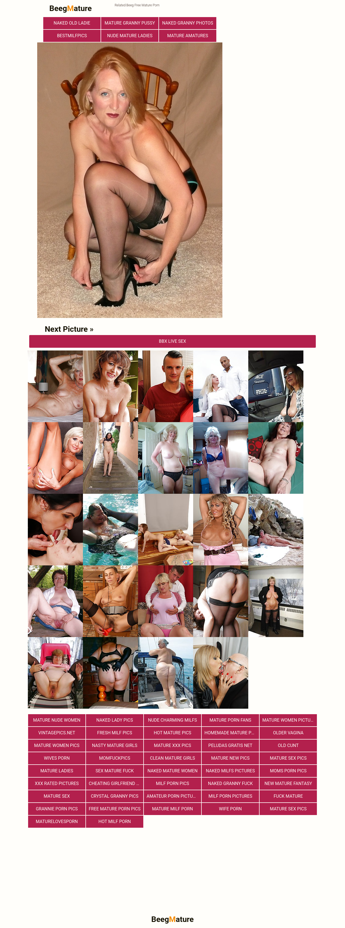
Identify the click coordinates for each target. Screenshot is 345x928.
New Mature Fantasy (288, 783)
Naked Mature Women (172, 770)
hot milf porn (114, 821)
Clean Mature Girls (172, 758)
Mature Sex (57, 796)
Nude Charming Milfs (172, 720)
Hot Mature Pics (172, 732)
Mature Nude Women (56, 720)
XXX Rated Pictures (57, 783)
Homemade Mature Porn (231, 732)
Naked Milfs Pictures (230, 770)
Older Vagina (288, 732)
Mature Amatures (187, 35)
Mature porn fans (230, 720)
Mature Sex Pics (288, 758)
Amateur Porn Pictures (174, 796)
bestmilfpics (72, 35)
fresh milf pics (114, 732)
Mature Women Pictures (289, 720)
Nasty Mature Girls (114, 745)
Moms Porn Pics (288, 770)
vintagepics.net (56, 732)
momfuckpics (114, 758)
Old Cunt (288, 745)
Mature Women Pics (56, 745)
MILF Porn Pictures (230, 796)
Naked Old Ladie (72, 23)
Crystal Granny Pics (115, 796)
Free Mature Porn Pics (115, 808)
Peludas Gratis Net (230, 745)
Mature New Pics (230, 758)
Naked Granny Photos (187, 23)
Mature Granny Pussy (130, 23)
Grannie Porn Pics (57, 808)
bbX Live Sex (172, 341)
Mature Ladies (56, 770)
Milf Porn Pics (172, 783)
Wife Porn (230, 808)
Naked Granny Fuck (230, 783)
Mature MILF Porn (172, 808)
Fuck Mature (288, 796)
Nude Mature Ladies (129, 35)
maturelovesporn (57, 821)
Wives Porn (57, 758)
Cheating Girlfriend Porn (116, 783)
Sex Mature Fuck (115, 770)
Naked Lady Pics (114, 720)
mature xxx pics (172, 745)
